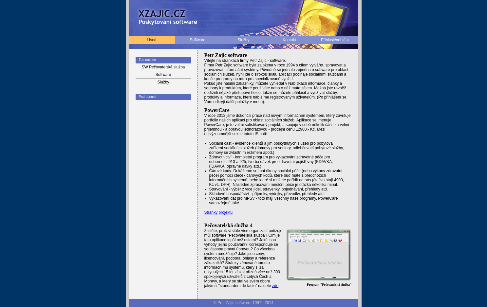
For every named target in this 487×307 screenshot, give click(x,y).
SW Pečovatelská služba (163, 67)
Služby (243, 40)
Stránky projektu (218, 212)
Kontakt (289, 40)
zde (275, 285)
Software (197, 40)
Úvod (151, 40)
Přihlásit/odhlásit (335, 40)
